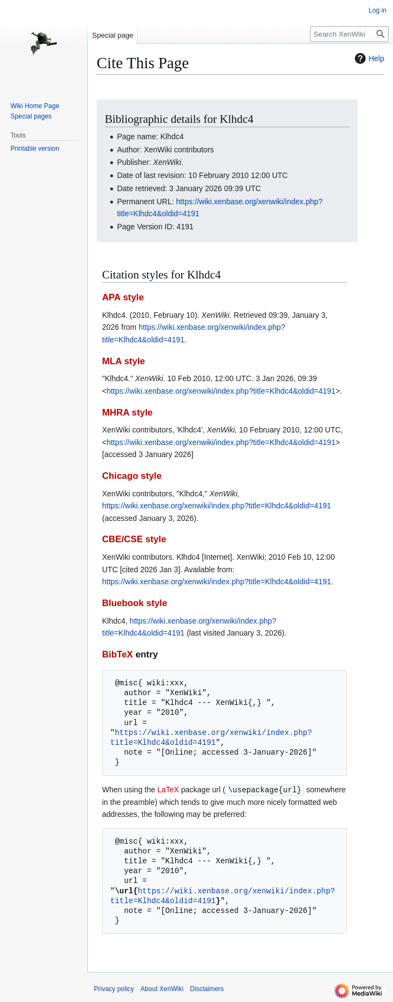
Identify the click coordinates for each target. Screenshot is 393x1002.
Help (368, 58)
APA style (123, 297)
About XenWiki (161, 988)
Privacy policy (114, 988)
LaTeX (168, 789)
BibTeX (117, 654)
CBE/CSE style (134, 539)
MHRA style (127, 412)
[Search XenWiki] (349, 34)
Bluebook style (134, 603)
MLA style (123, 361)
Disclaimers (207, 988)
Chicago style (132, 476)
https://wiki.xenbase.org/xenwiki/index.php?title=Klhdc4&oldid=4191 (221, 391)
